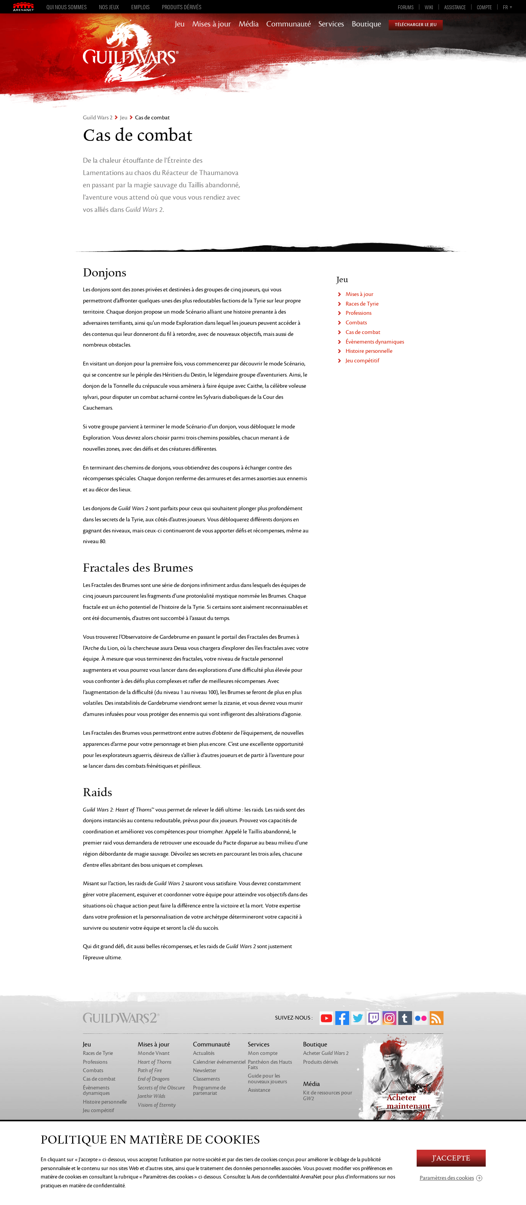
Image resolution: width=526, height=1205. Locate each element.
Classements (206, 1079)
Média (249, 24)
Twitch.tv (374, 1018)
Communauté (288, 24)
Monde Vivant (154, 1053)
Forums (406, 7)
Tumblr (405, 1018)
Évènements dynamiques (375, 342)
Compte (484, 7)
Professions (358, 313)
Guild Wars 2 (97, 117)
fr (505, 7)
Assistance (455, 7)
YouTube (326, 1018)
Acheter (326, 1053)
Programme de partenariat (209, 1090)
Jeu (180, 24)
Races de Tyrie (362, 304)
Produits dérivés (181, 7)
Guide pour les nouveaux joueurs (267, 1078)
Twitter (358, 1018)
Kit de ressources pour (327, 1095)
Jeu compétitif (362, 360)
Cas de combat (363, 332)
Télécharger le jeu (416, 24)
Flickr (421, 1018)
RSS (437, 1018)
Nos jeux (109, 7)
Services (331, 24)
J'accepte (451, 1158)
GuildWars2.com (131, 59)
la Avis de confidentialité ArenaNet (284, 1177)
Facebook (342, 1018)
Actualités (203, 1053)
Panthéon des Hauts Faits (270, 1065)
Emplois (140, 7)
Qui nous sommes (66, 7)
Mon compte (262, 1053)
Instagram (389, 1018)
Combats (356, 322)
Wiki (429, 7)
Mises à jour (211, 24)
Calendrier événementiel (219, 1062)
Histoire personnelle (369, 351)
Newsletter (204, 1070)
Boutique (366, 24)
